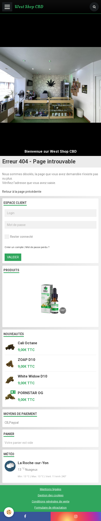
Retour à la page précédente (21, 191)
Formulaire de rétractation (50, 507)
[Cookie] (9, 512)
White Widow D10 (32, 376)
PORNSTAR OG (30, 393)
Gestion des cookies (51, 495)
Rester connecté (19, 236)
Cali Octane (27, 343)
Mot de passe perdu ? (37, 247)
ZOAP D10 (26, 359)
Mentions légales (50, 489)
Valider (13, 257)
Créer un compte (14, 247)
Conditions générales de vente (50, 501)
